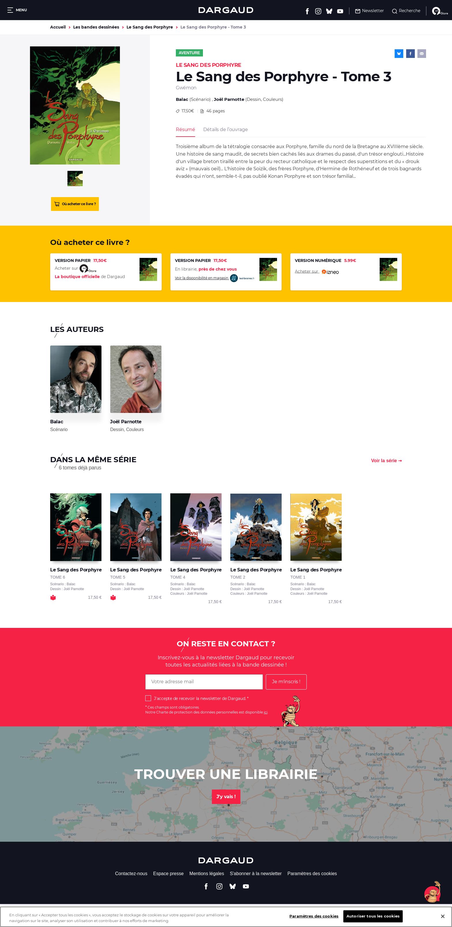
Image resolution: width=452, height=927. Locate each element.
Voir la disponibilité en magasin (215, 278)
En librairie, (206, 269)
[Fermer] (442, 918)
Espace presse (168, 873)
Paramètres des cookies (312, 873)
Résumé (185, 129)
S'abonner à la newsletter (256, 873)
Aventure (189, 52)
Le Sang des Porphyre (150, 27)
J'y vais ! (226, 796)
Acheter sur (317, 271)
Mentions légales (206, 873)
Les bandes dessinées (96, 27)
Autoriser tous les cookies (373, 918)
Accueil (58, 27)
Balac (182, 99)
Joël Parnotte (229, 99)
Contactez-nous (131, 873)
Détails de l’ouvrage (225, 129)
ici (266, 712)
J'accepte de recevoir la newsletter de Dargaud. (200, 698)
